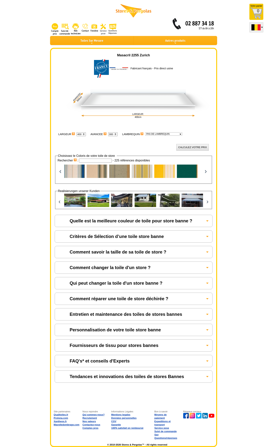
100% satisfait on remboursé (127, 428)
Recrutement (90, 418)
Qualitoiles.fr (61, 414)
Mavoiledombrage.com (67, 424)
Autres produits (175, 41)
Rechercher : (68, 160)
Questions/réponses (165, 438)
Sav (156, 434)
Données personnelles (124, 418)
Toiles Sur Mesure (91, 41)
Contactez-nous (91, 424)
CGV (113, 421)
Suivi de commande (165, 431)
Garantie (116, 424)
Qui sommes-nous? (94, 414)
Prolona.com (61, 418)
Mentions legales (120, 414)
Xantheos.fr (60, 421)
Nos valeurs (89, 421)
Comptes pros (90, 428)
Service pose (161, 428)
